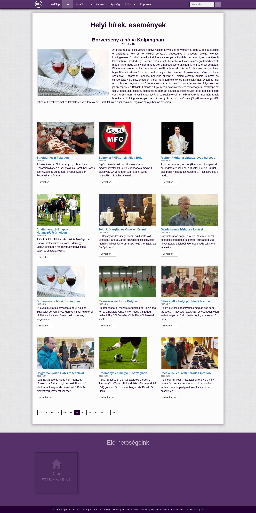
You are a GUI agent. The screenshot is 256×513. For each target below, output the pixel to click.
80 (65, 412)
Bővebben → (45, 182)
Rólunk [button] (130, 4)
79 (58, 412)
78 (52, 412)
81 (71, 412)
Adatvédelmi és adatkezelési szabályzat (183, 509)
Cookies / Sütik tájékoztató (116, 509)
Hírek (68, 4)
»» (113, 412)
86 (102, 412)
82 (77, 412)
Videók (80, 4)
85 (96, 412)
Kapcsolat (146, 4)
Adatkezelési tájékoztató (146, 509)
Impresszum (92, 509)
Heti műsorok (96, 4)
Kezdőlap (55, 4)
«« (41, 412)
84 (89, 412)
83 (83, 412)
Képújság (114, 4)
